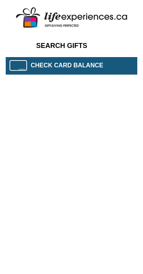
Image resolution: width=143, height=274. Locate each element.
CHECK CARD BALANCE (56, 65)
